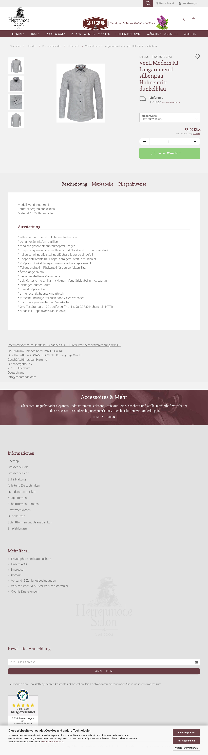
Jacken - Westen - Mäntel (90, 34)
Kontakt (16, 575)
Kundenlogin (188, 3)
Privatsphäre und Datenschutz (31, 559)
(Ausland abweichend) (171, 102)
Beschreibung (74, 184)
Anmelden (104, 671)
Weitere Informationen (186, 748)
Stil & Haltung (17, 479)
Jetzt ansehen (104, 417)
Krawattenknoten (19, 510)
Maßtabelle (102, 184)
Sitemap (13, 461)
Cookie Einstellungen (25, 591)
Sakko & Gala (55, 34)
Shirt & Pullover (128, 34)
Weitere (189, 34)
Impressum (18, 569)
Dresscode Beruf (18, 473)
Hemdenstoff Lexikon (22, 491)
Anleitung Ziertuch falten (24, 485)
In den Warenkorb (166, 153)
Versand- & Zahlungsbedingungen (33, 580)
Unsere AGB (19, 564)
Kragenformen (17, 498)
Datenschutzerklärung (52, 741)
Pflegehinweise (132, 184)
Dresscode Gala (18, 467)
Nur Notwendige (186, 740)
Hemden (18, 34)
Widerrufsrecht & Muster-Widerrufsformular (39, 586)
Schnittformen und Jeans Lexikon (30, 522)
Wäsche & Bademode (162, 34)
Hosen (35, 34)
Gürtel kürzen (16, 516)
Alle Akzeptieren (186, 732)
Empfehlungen (17, 528)
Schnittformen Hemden (23, 504)
